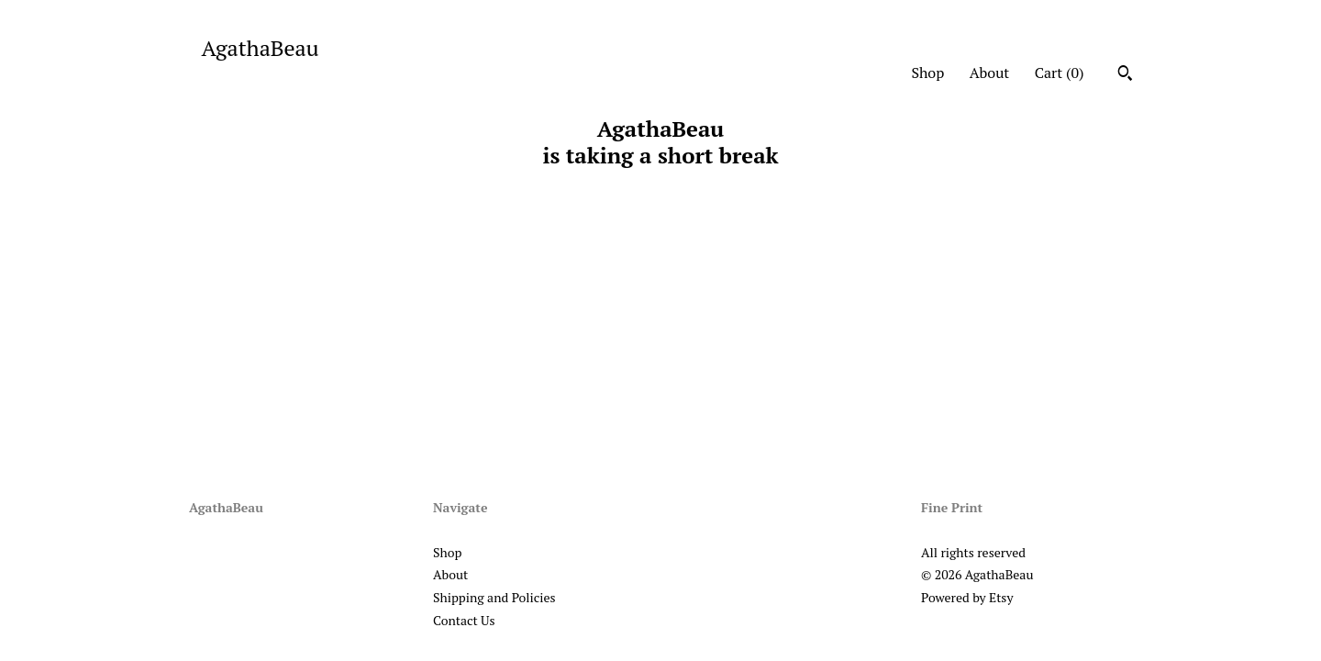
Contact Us (464, 620)
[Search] (1125, 75)
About (990, 72)
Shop (927, 72)
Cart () (1059, 72)
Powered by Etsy (967, 597)
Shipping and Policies (494, 597)
